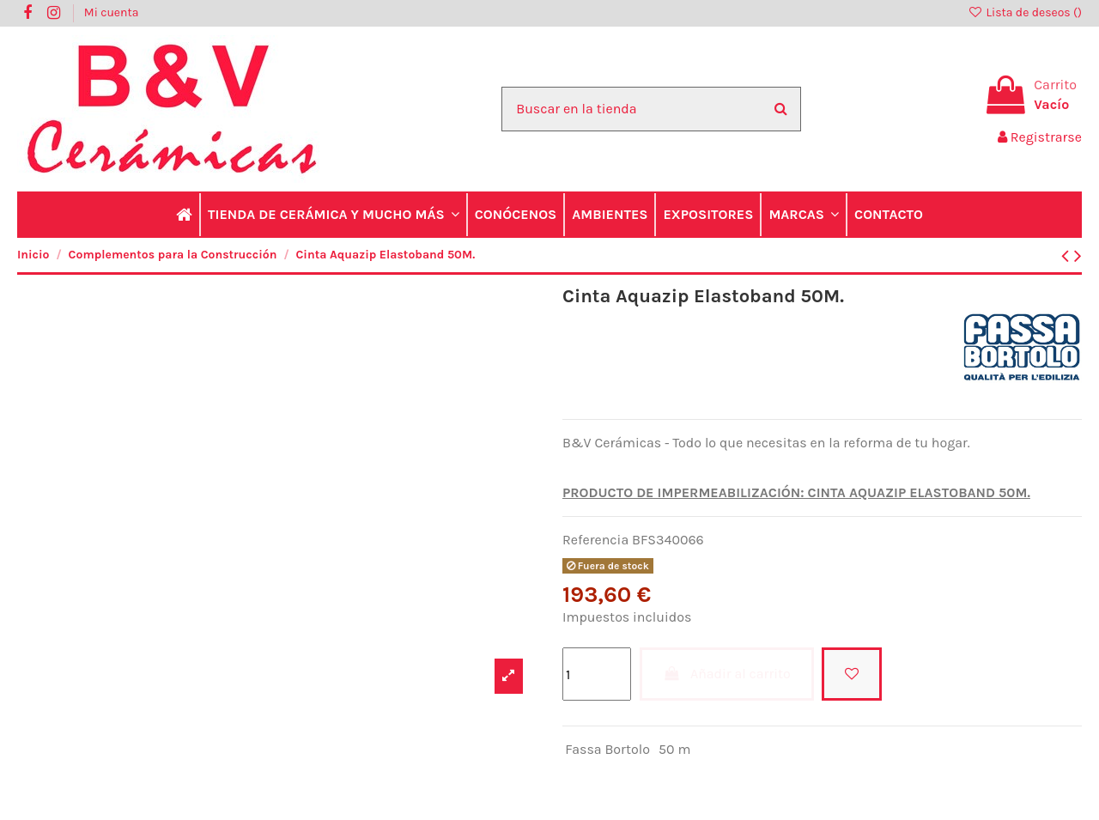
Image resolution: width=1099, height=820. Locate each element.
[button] (332, 214)
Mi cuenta (111, 12)
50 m (674, 749)
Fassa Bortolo (607, 749)
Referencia (595, 539)
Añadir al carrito (727, 673)
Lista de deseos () (1025, 12)
